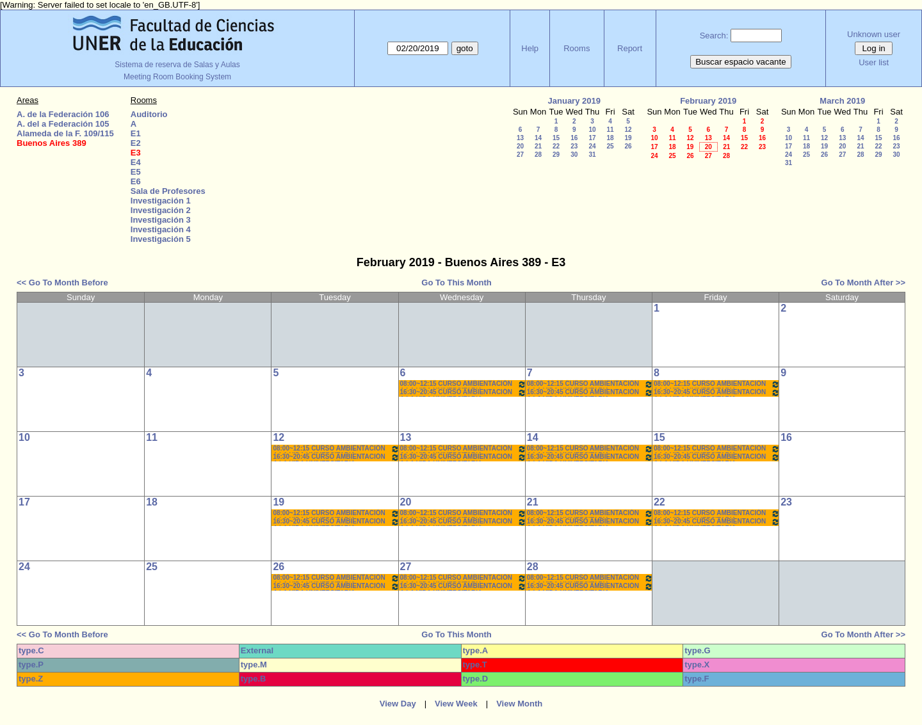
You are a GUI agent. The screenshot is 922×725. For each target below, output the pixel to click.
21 (538, 146)
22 (556, 146)
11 (609, 129)
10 (591, 129)
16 (574, 137)
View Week (456, 703)
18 (609, 137)
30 (574, 154)
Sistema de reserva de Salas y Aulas (177, 64)
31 (591, 154)
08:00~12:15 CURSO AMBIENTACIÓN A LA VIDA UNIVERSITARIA (463, 384)
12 (627, 129)
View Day (398, 703)
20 (520, 146)
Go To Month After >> (863, 282)
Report (629, 48)
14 (538, 137)
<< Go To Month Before (62, 282)
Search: (714, 35)
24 (591, 146)
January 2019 (574, 101)
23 (574, 146)
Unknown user (873, 34)
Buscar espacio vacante (740, 62)
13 (520, 137)
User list (874, 62)
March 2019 (842, 101)
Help (529, 48)
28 (538, 154)
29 (556, 154)
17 (591, 137)
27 (520, 154)
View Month (519, 703)
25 (609, 146)
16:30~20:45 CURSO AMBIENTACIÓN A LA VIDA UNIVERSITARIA (463, 392)
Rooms (576, 48)
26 (627, 146)
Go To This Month (456, 282)
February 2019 (708, 101)
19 (627, 137)
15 (556, 137)
